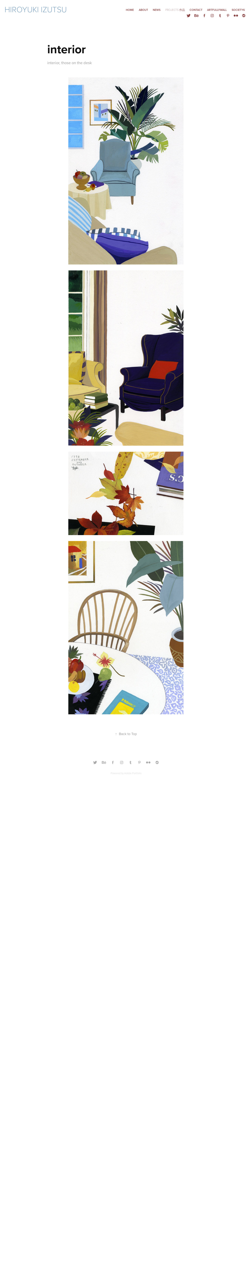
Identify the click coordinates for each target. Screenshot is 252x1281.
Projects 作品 (175, 10)
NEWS (156, 10)
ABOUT (143, 10)
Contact (196, 10)
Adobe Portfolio (132, 773)
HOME (130, 10)
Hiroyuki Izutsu (37, 9)
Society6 (238, 10)
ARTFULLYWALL (217, 10)
